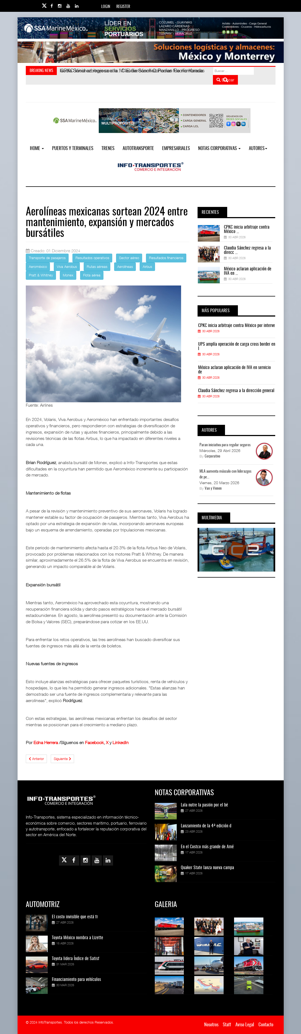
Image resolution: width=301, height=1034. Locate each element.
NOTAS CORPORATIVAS (219, 148)
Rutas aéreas (97, 266)
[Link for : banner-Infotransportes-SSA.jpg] (151, 28)
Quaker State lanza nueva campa (207, 868)
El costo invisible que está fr (75, 917)
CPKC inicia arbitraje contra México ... (246, 229)
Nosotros (211, 1024)
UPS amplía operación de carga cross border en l (236, 346)
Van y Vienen (213, 488)
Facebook (94, 742)
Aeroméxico (38, 266)
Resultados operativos (92, 258)
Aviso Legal (244, 1024)
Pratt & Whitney (41, 275)
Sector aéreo (129, 258)
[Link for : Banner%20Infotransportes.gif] (151, 52)
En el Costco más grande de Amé (207, 847)
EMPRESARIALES (176, 148)
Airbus (147, 266)
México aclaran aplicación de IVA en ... (247, 271)
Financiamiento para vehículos (76, 979)
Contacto (265, 1024)
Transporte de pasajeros (47, 258)
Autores (258, 148)
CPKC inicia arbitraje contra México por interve (236, 325)
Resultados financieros (166, 258)
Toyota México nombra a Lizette (77, 938)
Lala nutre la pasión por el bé (204, 805)
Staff (227, 1024)
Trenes (108, 148)
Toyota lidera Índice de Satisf (75, 959)
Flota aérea (91, 275)
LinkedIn (120, 742)
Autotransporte (138, 148)
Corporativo (212, 456)
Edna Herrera (45, 742)
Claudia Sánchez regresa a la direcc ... (247, 250)
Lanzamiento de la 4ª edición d (206, 826)
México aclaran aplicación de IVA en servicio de (234, 369)
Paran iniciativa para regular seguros (225, 445)
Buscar (225, 79)
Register (123, 7)
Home (37, 148)
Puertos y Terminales (72, 148)
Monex (68, 275)
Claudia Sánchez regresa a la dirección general (236, 391)
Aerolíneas (125, 266)
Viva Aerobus (67, 266)
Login (105, 7)
